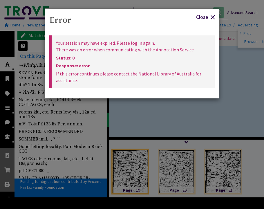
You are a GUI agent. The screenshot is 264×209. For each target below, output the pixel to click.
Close (205, 17)
